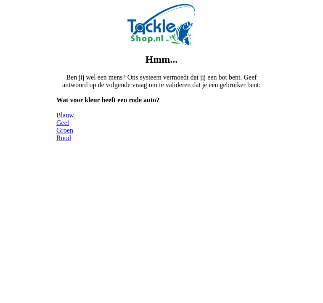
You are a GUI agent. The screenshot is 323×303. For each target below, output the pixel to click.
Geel (62, 122)
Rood (63, 137)
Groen (64, 130)
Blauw (65, 115)
